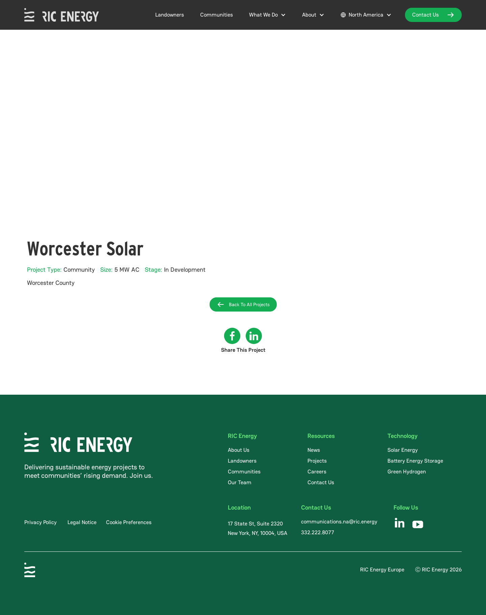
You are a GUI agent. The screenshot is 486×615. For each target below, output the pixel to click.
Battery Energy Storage (415, 460)
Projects (317, 460)
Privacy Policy (40, 522)
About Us (238, 449)
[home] (61, 15)
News (313, 449)
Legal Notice (82, 522)
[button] (267, 14)
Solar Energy (402, 449)
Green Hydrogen (406, 471)
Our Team (239, 482)
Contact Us (320, 482)
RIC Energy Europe (382, 569)
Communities (216, 14)
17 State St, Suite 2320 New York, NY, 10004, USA (257, 528)
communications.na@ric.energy (339, 521)
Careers (316, 471)
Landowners (169, 14)
